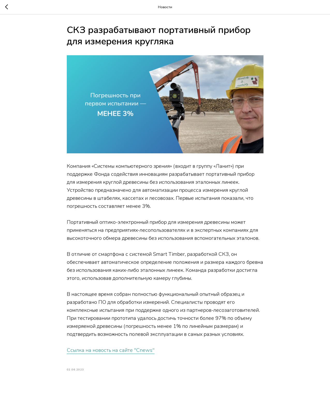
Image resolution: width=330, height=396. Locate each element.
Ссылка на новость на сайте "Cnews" (111, 350)
